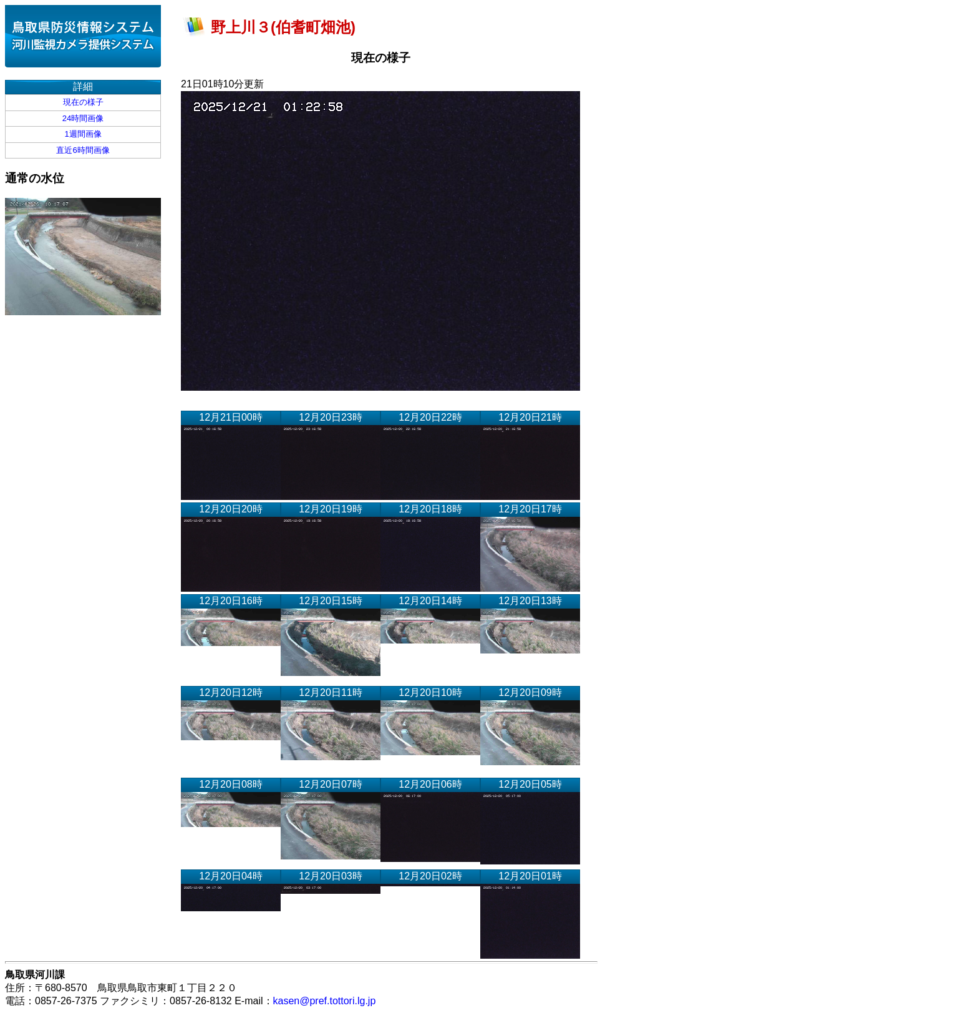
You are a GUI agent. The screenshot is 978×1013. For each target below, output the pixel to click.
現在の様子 (83, 102)
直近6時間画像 (82, 150)
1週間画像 (82, 134)
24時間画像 (83, 118)
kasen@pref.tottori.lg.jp (324, 1001)
